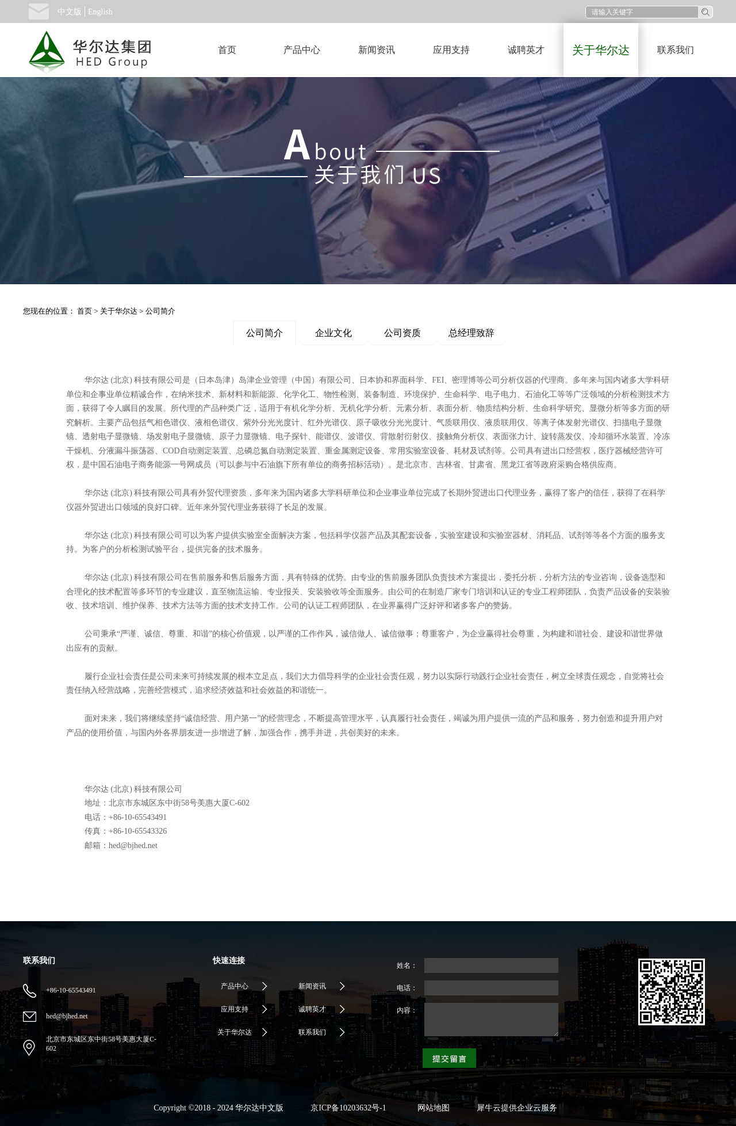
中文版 (69, 11)
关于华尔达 (118, 311)
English (100, 11)
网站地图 (431, 1108)
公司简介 (160, 311)
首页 (227, 50)
